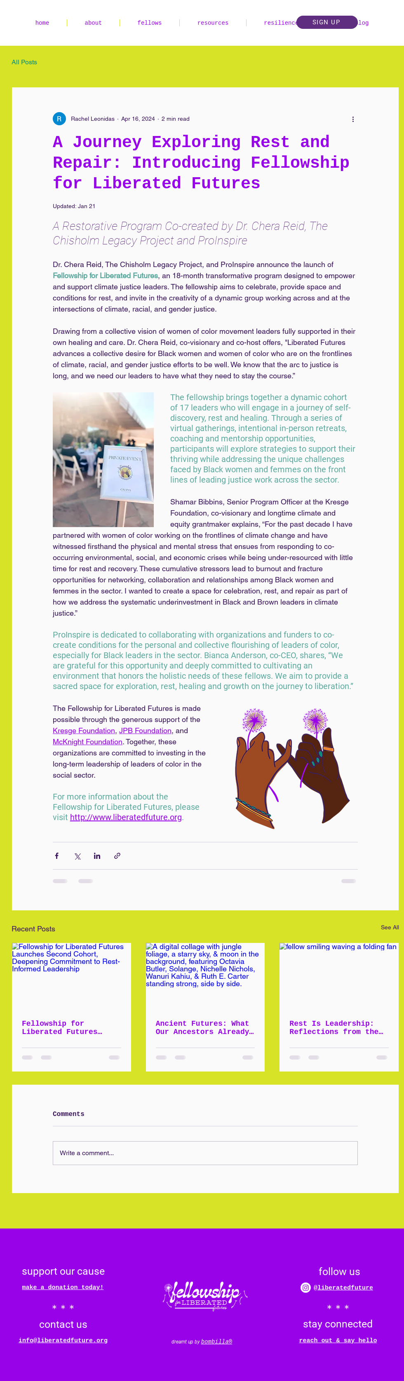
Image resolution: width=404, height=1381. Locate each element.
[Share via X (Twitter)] (77, 856)
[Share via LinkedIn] (97, 856)
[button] (327, 22)
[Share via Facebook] (57, 856)
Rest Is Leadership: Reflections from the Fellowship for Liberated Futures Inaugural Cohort (333, 1028)
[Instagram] (306, 1288)
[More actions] (353, 119)
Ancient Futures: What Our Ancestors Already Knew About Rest (202, 1028)
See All (390, 927)
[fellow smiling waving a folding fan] (339, 976)
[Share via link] (117, 856)
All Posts (24, 62)
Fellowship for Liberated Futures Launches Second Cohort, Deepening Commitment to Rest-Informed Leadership (64, 1028)
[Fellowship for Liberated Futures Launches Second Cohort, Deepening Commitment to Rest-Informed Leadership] (71, 976)
